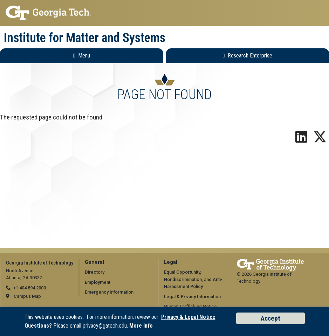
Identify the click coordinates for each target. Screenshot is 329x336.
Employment (97, 282)
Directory (94, 272)
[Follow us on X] (320, 140)
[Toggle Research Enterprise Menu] (247, 55)
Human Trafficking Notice (190, 306)
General (94, 262)
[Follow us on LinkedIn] (301, 140)
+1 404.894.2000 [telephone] (29, 287)
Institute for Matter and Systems (84, 37)
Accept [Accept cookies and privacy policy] (270, 318)
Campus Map (27, 296)
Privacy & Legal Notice (188, 317)
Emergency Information (109, 292)
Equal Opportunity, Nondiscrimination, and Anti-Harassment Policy (193, 279)
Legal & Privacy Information (192, 296)
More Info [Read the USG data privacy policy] (141, 325)
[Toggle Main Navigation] (81, 55)
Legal (170, 262)
